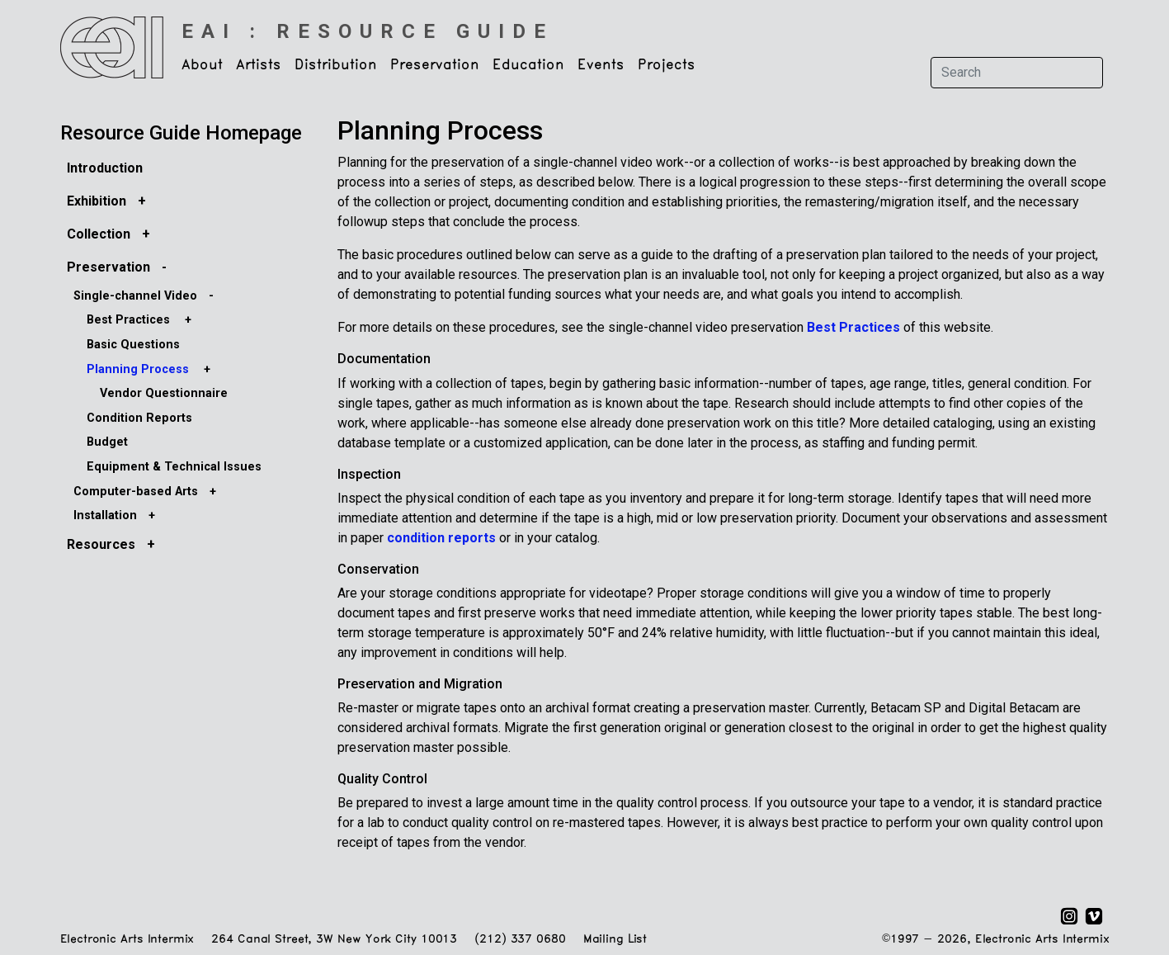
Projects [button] (666, 65)
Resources (101, 544)
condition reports (441, 538)
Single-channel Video (135, 296)
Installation (105, 515)
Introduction (105, 168)
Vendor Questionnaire (164, 393)
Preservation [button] (434, 65)
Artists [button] (258, 65)
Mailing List (615, 939)
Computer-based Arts (135, 492)
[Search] (1017, 72)
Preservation (108, 267)
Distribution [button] (336, 65)
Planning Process (138, 369)
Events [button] (601, 65)
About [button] (202, 65)
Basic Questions (133, 345)
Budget (107, 442)
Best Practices (128, 320)
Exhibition (96, 201)
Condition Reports (139, 418)
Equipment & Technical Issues (174, 467)
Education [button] (528, 65)
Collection (98, 234)
